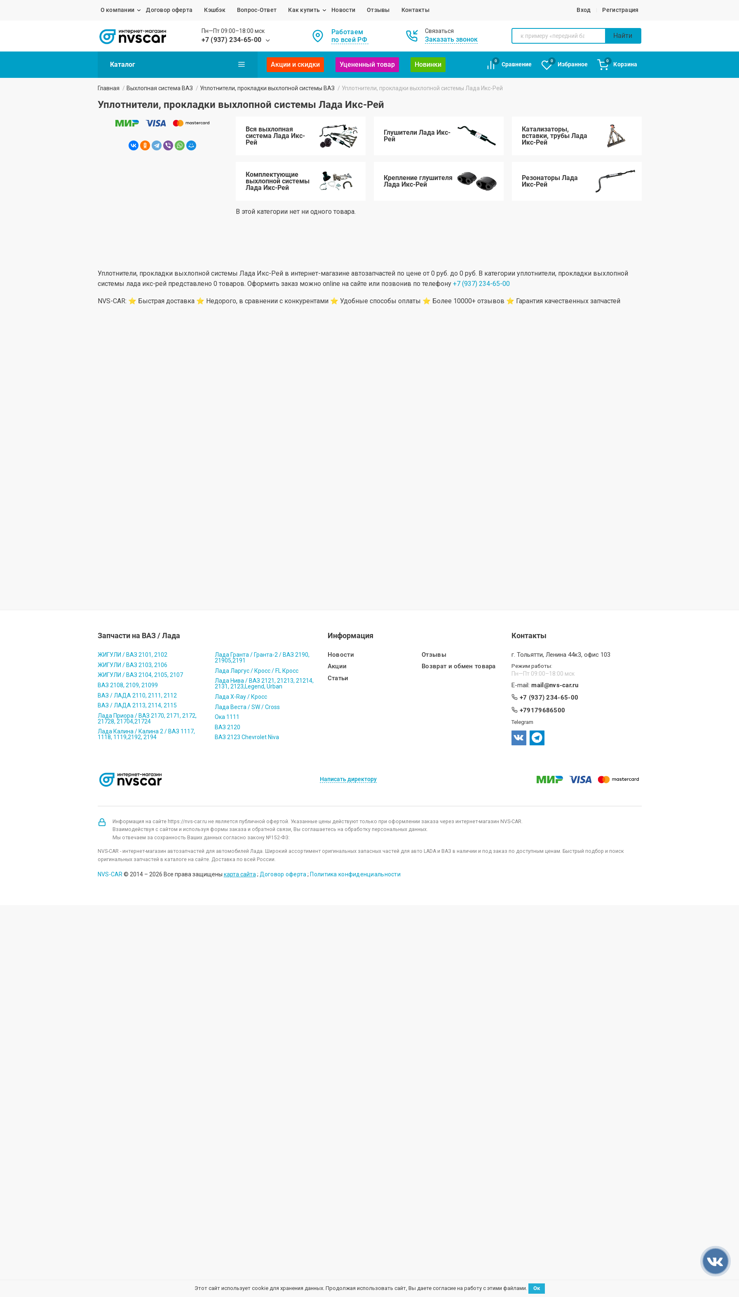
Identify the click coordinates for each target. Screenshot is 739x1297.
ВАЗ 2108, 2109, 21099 (128, 685)
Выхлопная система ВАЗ (160, 88)
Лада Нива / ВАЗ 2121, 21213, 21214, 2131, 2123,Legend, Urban (264, 683)
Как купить (304, 10)
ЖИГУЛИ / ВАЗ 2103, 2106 (132, 665)
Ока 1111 (227, 717)
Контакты (415, 10)
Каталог (177, 64)
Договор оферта (169, 10)
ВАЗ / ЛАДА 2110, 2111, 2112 (137, 695)
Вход (584, 10)
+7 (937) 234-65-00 (232, 40)
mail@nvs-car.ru (554, 685)
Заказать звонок (451, 39)
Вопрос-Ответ (257, 10)
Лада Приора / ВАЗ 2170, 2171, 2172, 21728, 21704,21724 (147, 718)
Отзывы (378, 10)
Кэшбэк (214, 10)
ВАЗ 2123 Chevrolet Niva (247, 737)
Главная (109, 88)
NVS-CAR (110, 874)
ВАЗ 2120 (227, 727)
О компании (118, 10)
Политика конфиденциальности (355, 874)
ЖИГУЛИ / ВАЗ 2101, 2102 (132, 655)
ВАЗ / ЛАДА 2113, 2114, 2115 (137, 705)
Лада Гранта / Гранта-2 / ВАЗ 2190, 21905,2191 (262, 657)
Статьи (338, 678)
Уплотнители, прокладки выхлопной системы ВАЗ (267, 88)
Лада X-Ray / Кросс (241, 697)
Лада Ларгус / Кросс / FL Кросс (256, 671)
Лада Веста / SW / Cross (247, 707)
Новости (343, 10)
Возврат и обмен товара (459, 666)
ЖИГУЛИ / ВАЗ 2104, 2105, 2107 (140, 675)
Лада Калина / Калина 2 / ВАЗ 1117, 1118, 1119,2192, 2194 (146, 734)
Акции (337, 666)
